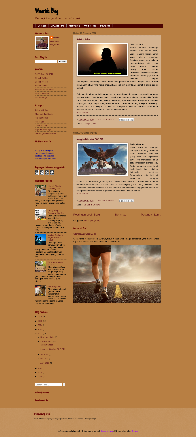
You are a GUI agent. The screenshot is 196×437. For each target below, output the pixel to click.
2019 (40, 377)
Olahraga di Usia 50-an (84, 234)
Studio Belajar (41, 97)
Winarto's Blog (46, 11)
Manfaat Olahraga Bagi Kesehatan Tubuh (55, 237)
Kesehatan (39, 122)
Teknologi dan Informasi (46, 133)
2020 (40, 372)
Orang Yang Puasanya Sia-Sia (56, 211)
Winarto (56, 37)
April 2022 (45, 363)
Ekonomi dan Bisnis (44, 114)
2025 (40, 321)
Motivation (74, 26)
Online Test (90, 26)
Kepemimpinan (41, 118)
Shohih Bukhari (42, 78)
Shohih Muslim (41, 82)
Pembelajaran (41, 125)
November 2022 (47, 337)
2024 (40, 325)
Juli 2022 (44, 354)
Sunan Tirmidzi (42, 86)
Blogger (135, 431)
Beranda (42, 26)
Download (105, 26)
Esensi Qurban (54, 286)
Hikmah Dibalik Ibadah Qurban (54, 187)
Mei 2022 (44, 359)
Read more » (82, 112)
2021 (40, 368)
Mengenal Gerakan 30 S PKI (90, 139)
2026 (40, 317)
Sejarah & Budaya (92, 205)
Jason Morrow (107, 431)
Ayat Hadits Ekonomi (44, 89)
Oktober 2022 (46, 341)
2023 (40, 329)
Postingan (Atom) (92, 220)
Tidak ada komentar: (105, 119)
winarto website (42, 93)
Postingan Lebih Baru (86, 214)
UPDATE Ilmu (57, 26)
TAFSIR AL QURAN (44, 74)
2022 (40, 333)
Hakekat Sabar (84, 39)
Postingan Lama (151, 214)
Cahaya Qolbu (90, 123)
